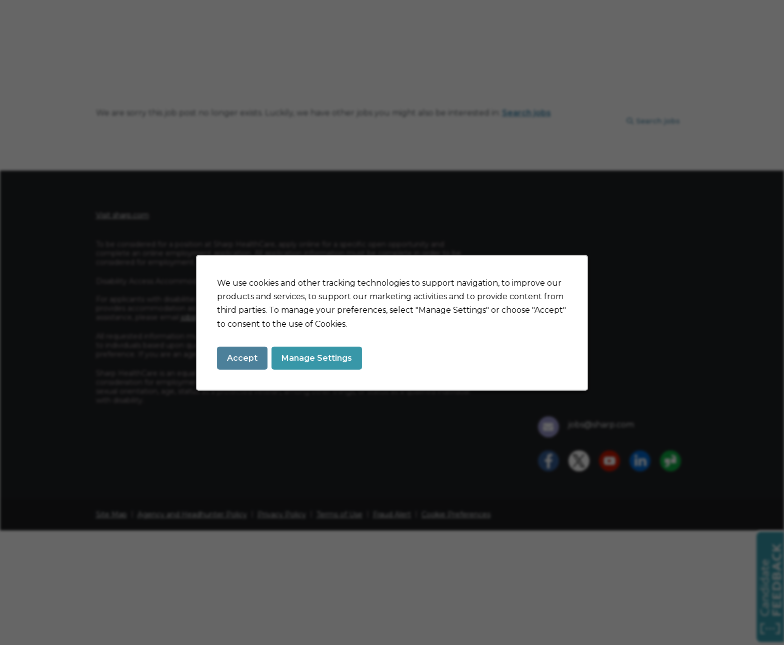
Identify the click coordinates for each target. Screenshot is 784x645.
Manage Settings (317, 357)
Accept (242, 357)
